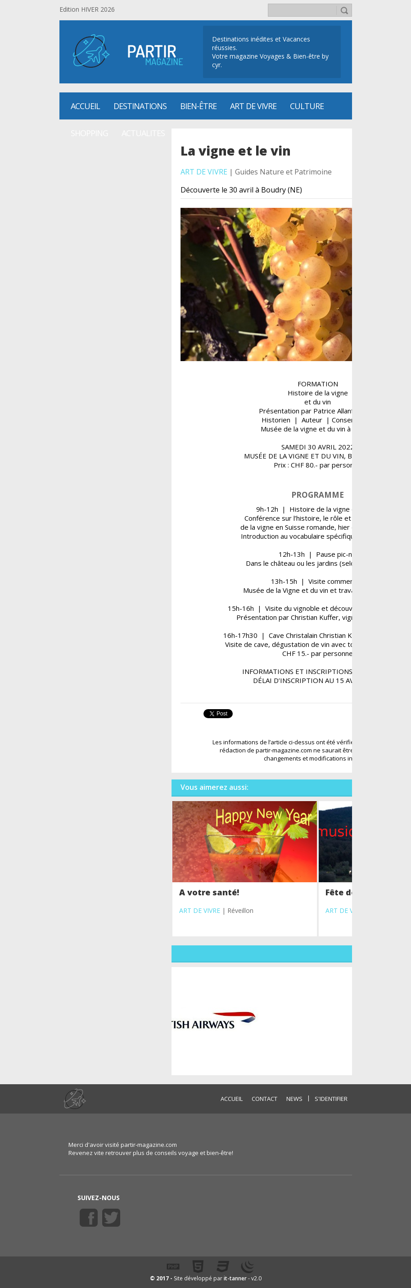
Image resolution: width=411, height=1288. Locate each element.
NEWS (294, 1099)
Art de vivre (253, 106)
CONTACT (264, 1099)
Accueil (85, 106)
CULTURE (307, 106)
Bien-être (198, 106)
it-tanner (235, 1278)
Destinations (140, 106)
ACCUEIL (232, 1099)
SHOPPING (89, 133)
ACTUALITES (143, 133)
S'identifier (331, 1099)
